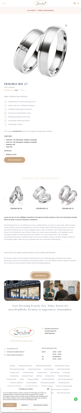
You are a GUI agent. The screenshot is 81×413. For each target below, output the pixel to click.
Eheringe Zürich (50, 376)
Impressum (34, 409)
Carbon (22, 379)
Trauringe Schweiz (28, 372)
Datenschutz (27, 409)
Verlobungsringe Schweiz (62, 365)
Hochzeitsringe (14, 376)
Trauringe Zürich (14, 372)
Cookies (22, 341)
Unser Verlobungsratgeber (65, 379)
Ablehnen (25, 405)
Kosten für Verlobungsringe (64, 386)
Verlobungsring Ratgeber (47, 382)
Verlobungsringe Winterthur (43, 365)
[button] (48, 389)
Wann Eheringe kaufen (63, 393)
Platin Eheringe (54, 372)
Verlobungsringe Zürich (25, 365)
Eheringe (12, 365)
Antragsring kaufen (64, 382)
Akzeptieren (9, 405)
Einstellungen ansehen (41, 405)
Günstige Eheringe (27, 376)
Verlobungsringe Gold (34, 369)
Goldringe (39, 376)
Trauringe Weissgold (48, 379)
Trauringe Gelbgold (33, 379)
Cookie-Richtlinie (19, 409)
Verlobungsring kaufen (63, 369)
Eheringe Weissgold (64, 376)
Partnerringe (66, 372)
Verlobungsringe (48, 369)
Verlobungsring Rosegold (17, 369)
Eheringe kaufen (11, 379)
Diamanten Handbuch (16, 382)
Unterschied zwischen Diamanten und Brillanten (55, 389)
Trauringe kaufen (42, 372)
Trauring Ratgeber (31, 382)
